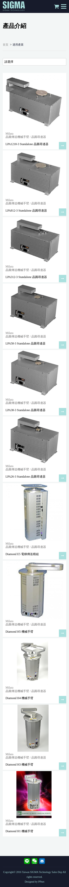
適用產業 (18, 44)
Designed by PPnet (34, 881)
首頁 (5, 44)
